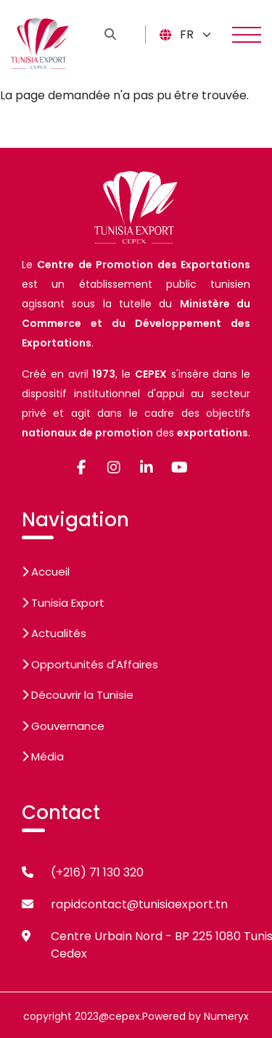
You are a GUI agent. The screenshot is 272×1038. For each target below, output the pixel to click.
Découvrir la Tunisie (77, 694)
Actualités (54, 633)
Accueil (46, 571)
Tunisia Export (63, 602)
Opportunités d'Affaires (90, 664)
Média (43, 756)
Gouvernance (63, 726)
